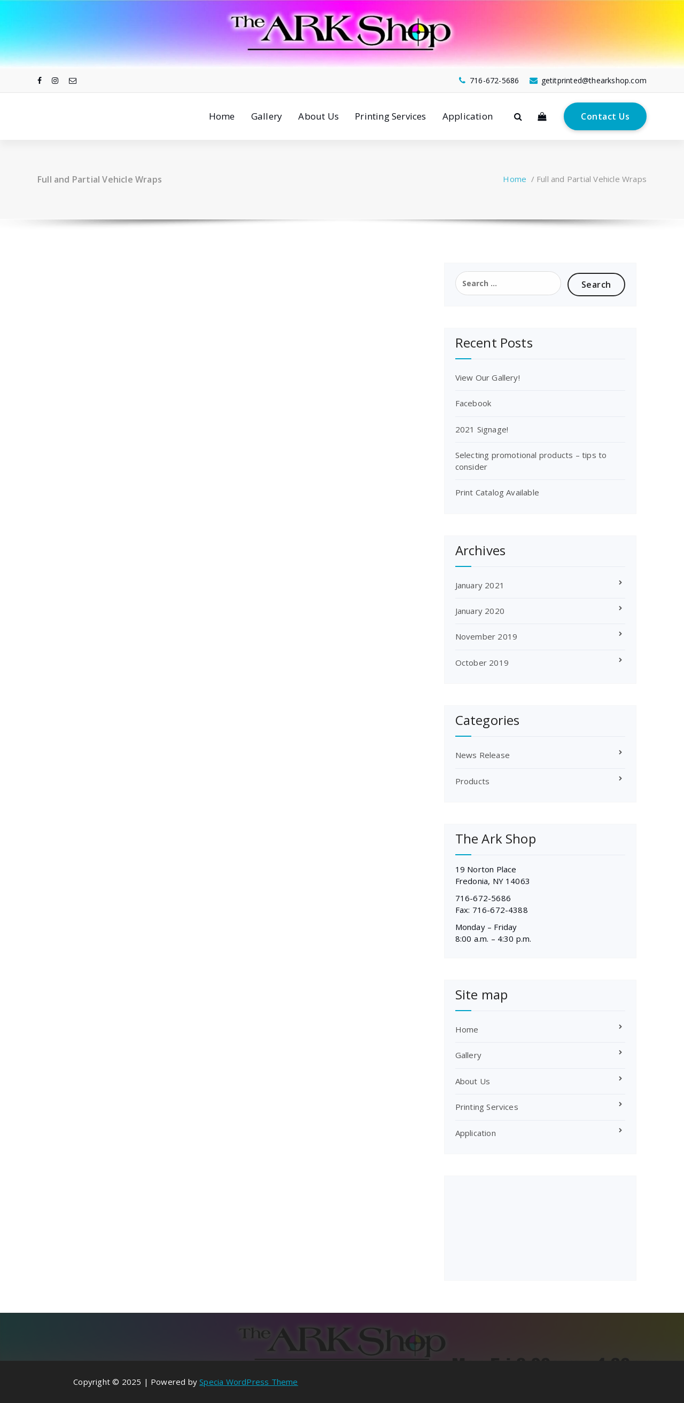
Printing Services (390, 116)
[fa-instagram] (55, 80)
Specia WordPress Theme (248, 1381)
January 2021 (479, 585)
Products (472, 781)
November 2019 (486, 636)
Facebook (473, 403)
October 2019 (482, 662)
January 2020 (479, 610)
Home (222, 116)
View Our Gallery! (487, 377)
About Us (318, 116)
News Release (482, 755)
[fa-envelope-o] (72, 80)
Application (467, 116)
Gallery (266, 116)
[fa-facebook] (39, 80)
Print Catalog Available (497, 492)
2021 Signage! (482, 429)
